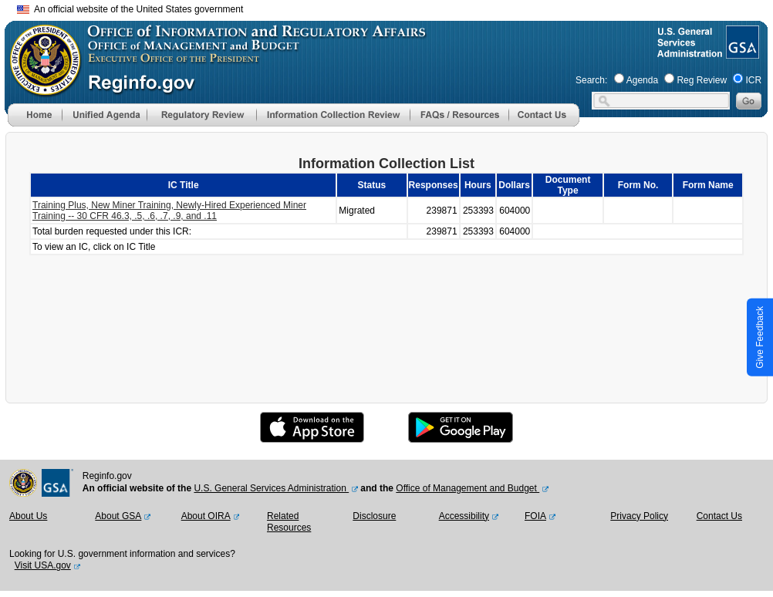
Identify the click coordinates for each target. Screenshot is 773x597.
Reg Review (702, 80)
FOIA (535, 516)
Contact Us (719, 516)
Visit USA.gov (43, 565)
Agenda (642, 80)
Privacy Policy (639, 516)
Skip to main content (396, 7)
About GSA (118, 516)
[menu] (104, 114)
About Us (28, 516)
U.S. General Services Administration (271, 488)
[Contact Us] (543, 123)
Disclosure (374, 516)
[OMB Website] (40, 88)
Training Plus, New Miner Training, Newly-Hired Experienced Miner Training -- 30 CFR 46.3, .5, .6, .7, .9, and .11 (169, 210)
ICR (753, 80)
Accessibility (464, 516)
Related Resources (289, 522)
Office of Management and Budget (467, 488)
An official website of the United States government (130, 9)
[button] (104, 114)
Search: (591, 80)
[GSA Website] (741, 52)
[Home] (35, 123)
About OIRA (206, 516)
